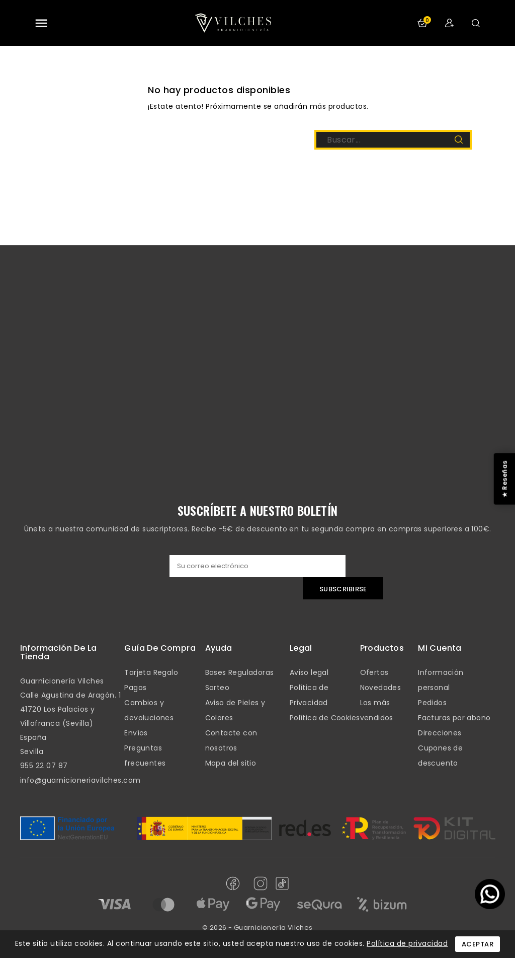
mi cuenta (440, 648)
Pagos (135, 687)
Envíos (135, 733)
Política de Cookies (325, 718)
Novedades (380, 687)
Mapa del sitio (230, 763)
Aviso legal (309, 672)
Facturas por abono (454, 718)
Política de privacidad (407, 943)
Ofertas (374, 672)
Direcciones (439, 733)
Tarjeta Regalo (151, 672)
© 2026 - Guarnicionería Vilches (257, 927)
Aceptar (478, 944)
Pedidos (432, 703)
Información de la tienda (58, 652)
